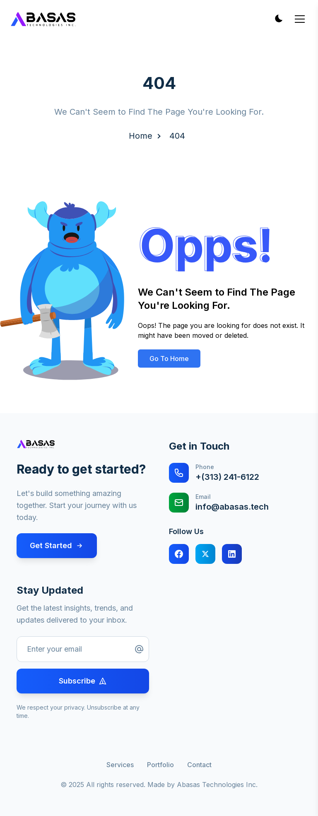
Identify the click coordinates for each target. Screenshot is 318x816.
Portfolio (160, 765)
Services (120, 765)
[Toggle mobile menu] (300, 19)
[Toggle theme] (278, 19)
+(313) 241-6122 (227, 477)
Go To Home (169, 358)
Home (140, 136)
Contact (199, 765)
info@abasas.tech (232, 507)
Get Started (57, 545)
